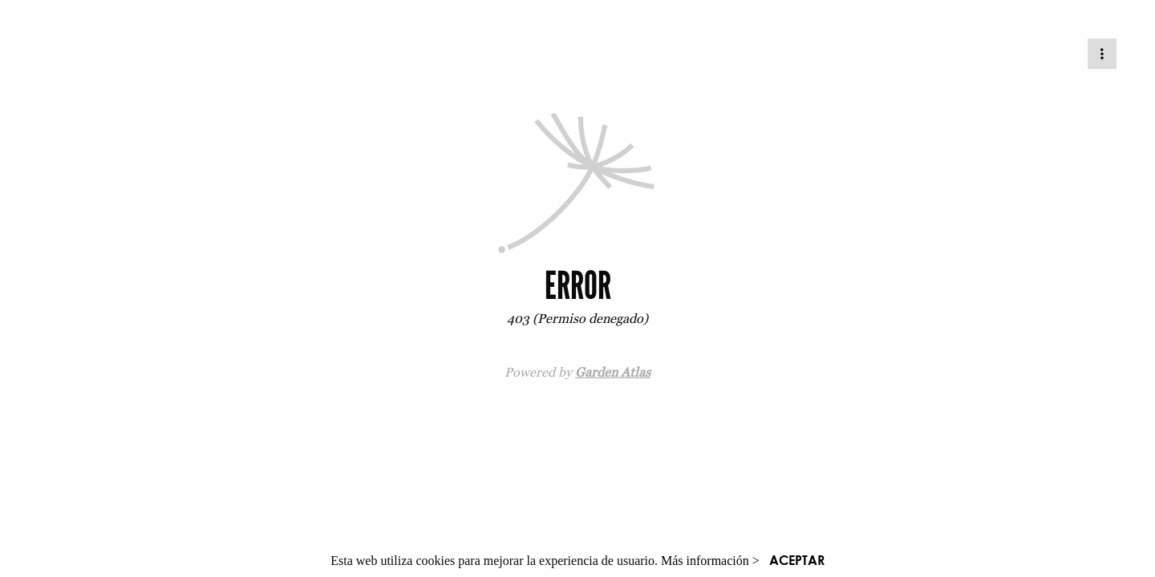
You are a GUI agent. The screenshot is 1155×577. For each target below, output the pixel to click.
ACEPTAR (797, 559)
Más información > (710, 560)
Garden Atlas (612, 372)
